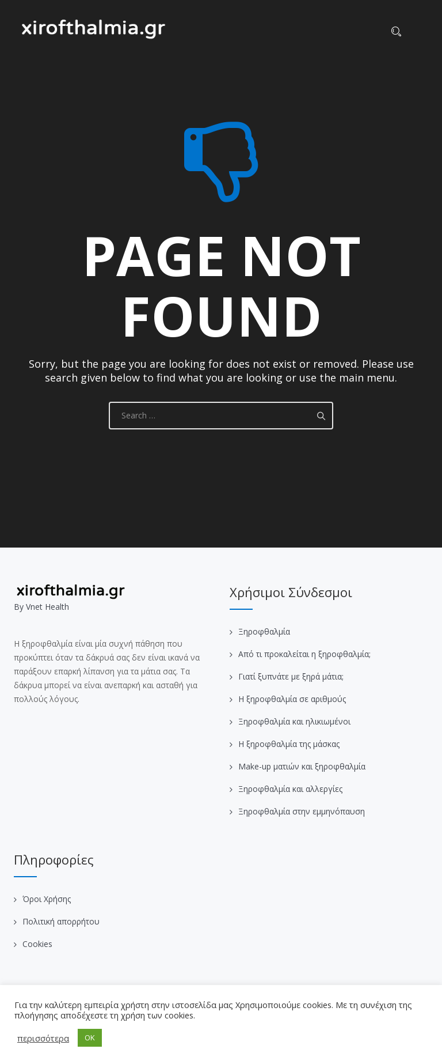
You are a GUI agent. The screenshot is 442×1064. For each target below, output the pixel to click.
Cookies (37, 943)
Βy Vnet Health (41, 606)
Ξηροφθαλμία (264, 631)
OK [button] (90, 1037)
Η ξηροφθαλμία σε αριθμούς (292, 698)
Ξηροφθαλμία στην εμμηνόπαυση (301, 811)
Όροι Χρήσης (46, 898)
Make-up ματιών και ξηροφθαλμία (301, 766)
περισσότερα (43, 1038)
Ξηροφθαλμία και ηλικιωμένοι (294, 721)
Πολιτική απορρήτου (61, 921)
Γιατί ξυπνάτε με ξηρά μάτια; (291, 676)
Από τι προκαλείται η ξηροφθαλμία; (304, 653)
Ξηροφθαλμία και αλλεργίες (290, 788)
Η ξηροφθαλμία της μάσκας (289, 743)
